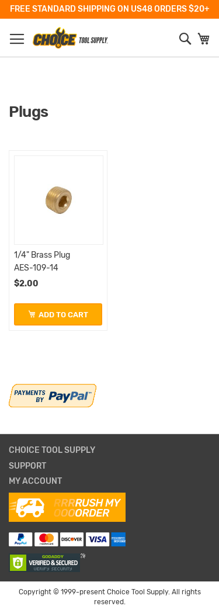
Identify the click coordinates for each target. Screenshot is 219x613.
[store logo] (70, 38)
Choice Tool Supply (52, 450)
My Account (35, 481)
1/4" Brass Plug (42, 255)
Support (27, 466)
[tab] (109, 451)
